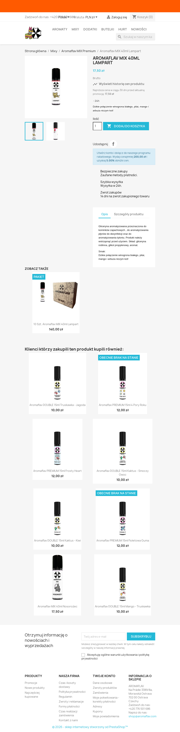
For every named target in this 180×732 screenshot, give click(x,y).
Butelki (107, 29)
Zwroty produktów (105, 688)
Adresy (97, 706)
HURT (122, 29)
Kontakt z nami (68, 720)
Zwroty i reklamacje (71, 701)
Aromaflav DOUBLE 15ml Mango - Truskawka (122, 606)
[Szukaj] (135, 37)
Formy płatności (69, 706)
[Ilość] (97, 126)
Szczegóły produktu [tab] (129, 214)
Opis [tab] (104, 214)
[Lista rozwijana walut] (92, 17)
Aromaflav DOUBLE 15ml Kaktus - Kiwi (57, 540)
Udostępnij (113, 144)
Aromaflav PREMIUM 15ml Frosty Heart (57, 471)
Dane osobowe (102, 683)
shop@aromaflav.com (142, 716)
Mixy (75, 29)
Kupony (98, 711)
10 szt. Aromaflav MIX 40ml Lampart (55, 324)
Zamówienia (100, 692)
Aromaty (59, 29)
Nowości (139, 29)
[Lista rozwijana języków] (64, 17)
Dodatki (90, 29)
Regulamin (65, 696)
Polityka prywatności (72, 691)
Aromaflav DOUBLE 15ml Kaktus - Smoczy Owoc (123, 472)
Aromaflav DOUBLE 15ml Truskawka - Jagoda (57, 405)
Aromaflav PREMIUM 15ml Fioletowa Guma (122, 540)
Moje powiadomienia (106, 716)
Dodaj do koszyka (126, 126)
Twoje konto (104, 676)
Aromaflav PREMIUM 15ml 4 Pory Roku (122, 405)
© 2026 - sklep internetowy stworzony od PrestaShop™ (90, 727)
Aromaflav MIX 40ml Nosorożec (57, 606)
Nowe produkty (35, 688)
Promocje (31, 683)
